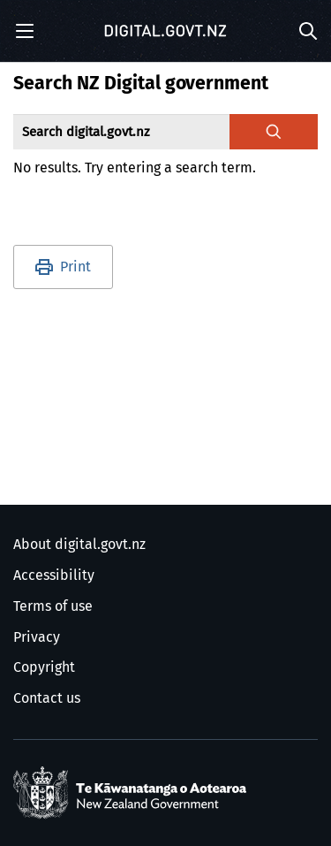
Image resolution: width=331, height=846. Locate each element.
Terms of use (53, 606)
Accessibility (53, 575)
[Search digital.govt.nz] (273, 131)
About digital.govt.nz (79, 544)
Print (75, 267)
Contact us (46, 698)
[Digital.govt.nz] (166, 31)
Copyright (44, 667)
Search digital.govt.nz (86, 132)
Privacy (36, 637)
